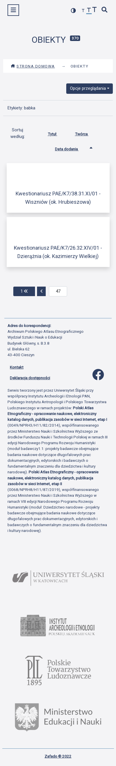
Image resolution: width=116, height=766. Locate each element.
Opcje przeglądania (88, 88)
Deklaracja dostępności (30, 377)
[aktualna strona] (58, 291)
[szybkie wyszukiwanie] (105, 10)
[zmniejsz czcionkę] (83, 11)
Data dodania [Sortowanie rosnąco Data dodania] (71, 147)
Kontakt (16, 367)
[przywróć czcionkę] (89, 11)
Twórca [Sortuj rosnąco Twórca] (86, 132)
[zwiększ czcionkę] (94, 10)
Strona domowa (33, 66)
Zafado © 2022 (58, 756)
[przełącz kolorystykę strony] (73, 10)
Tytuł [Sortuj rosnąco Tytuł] (57, 132)
